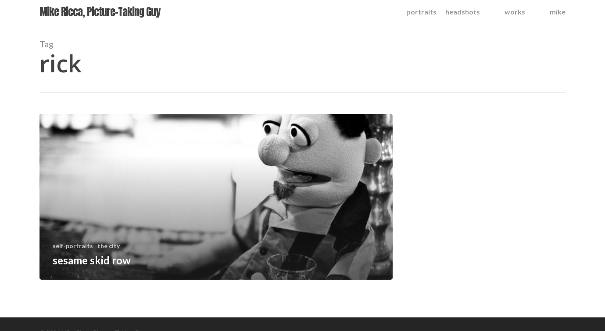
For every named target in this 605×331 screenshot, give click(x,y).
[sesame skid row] (216, 197)
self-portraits (73, 245)
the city (108, 245)
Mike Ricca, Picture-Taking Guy (99, 12)
